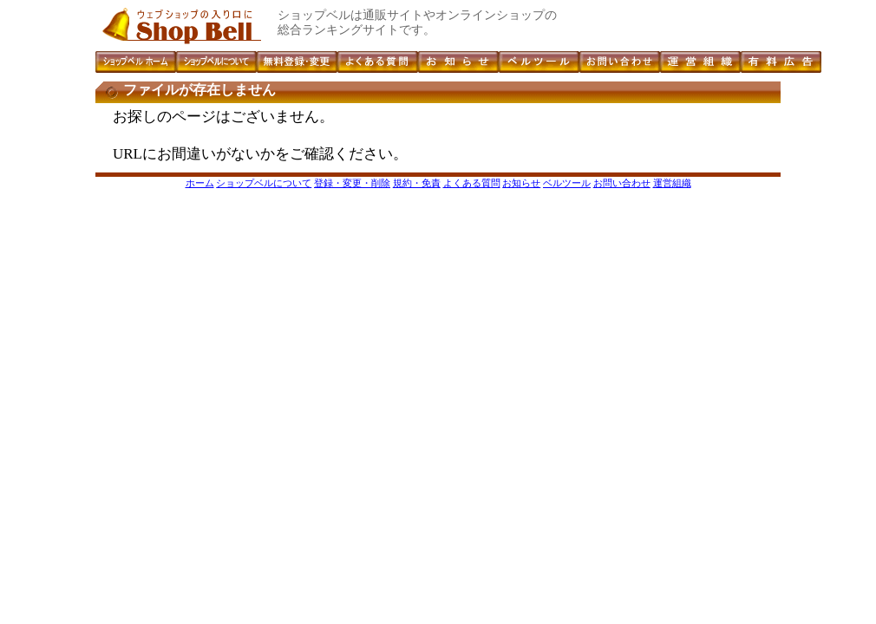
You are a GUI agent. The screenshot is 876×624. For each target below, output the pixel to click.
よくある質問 (471, 183)
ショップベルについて (263, 183)
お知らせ (521, 183)
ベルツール (567, 183)
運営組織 (672, 183)
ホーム (200, 183)
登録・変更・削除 (352, 183)
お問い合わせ (621, 183)
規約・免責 (417, 183)
